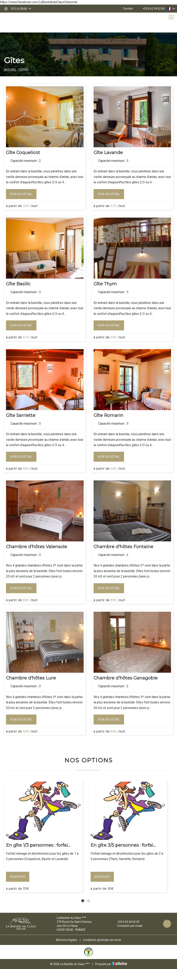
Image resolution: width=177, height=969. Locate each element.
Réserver (17, 876)
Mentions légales (66, 940)
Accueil (10, 70)
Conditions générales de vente (102, 940)
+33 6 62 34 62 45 (126, 922)
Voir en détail (21, 194)
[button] (83, 900)
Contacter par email (127, 926)
